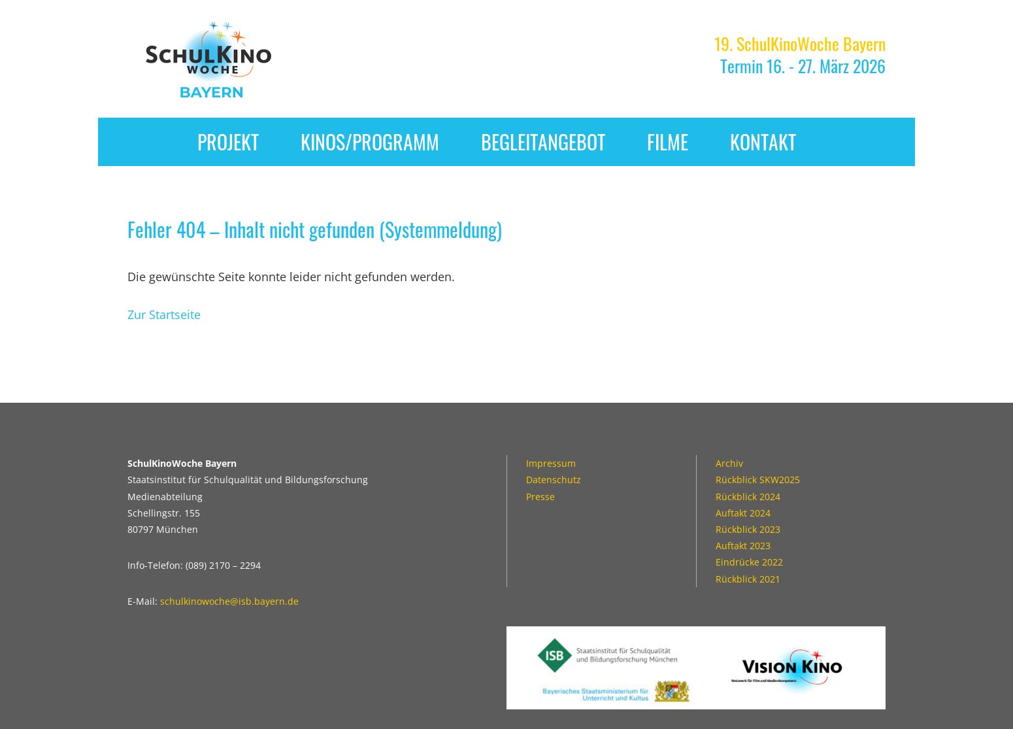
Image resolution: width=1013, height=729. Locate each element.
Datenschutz (553, 479)
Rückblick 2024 (748, 496)
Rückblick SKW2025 (758, 479)
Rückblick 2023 (748, 529)
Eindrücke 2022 (749, 562)
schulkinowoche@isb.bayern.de (229, 601)
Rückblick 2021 (748, 579)
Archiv (729, 463)
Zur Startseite (164, 314)
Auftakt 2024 (743, 513)
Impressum (551, 463)
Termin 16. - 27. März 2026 (800, 54)
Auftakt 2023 (743, 545)
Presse (540, 496)
